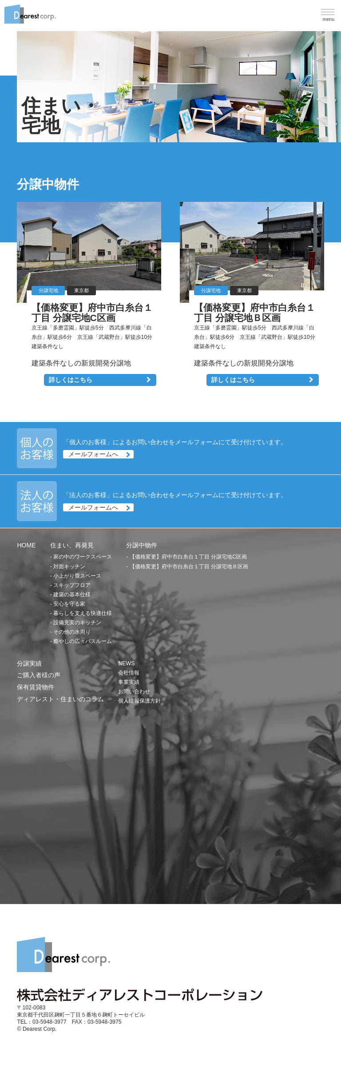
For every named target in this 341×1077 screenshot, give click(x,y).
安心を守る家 (69, 604)
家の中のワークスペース (82, 557)
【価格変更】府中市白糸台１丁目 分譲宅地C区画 (188, 557)
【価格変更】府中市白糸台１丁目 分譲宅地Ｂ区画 (189, 566)
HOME (26, 545)
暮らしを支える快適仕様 (82, 613)
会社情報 (128, 673)
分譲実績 (29, 663)
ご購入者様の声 (38, 675)
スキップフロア (72, 585)
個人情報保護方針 (139, 701)
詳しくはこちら (70, 379)
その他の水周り (72, 632)
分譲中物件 (141, 545)
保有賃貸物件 (35, 687)
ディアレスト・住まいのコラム (60, 699)
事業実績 (128, 682)
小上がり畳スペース (77, 576)
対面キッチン (69, 566)
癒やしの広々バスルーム (82, 641)
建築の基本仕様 (72, 594)
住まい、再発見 (72, 545)
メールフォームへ (93, 454)
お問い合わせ (134, 691)
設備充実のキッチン (77, 622)
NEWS (126, 663)
